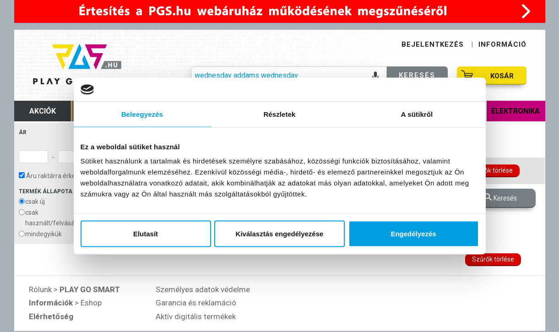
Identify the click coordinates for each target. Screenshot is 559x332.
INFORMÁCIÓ (502, 44)
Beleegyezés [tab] (142, 114)
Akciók (42, 111)
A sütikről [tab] (417, 114)
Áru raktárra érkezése (54, 176)
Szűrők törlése (492, 170)
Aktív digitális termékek (196, 316)
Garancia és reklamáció (196, 302)
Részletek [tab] (279, 114)
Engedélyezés (413, 234)
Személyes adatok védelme (203, 289)
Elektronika (515, 111)
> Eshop (65, 302)
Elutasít (145, 234)
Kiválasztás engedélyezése (280, 234)
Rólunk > (74, 289)
